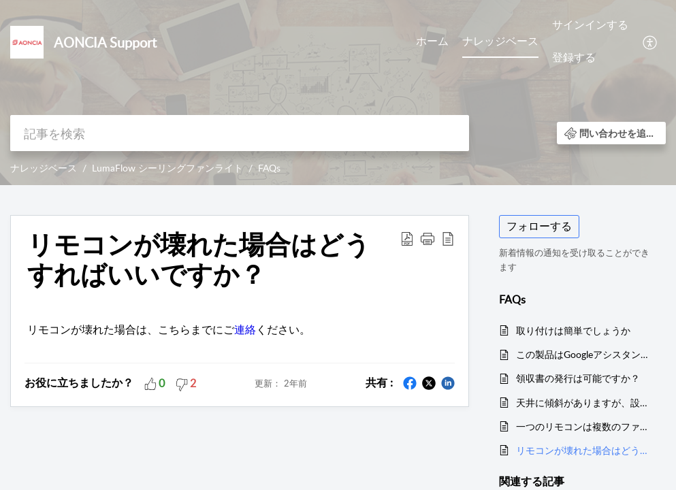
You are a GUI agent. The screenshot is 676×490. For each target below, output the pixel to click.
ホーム (432, 40)
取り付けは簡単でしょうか (573, 330)
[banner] (338, 92)
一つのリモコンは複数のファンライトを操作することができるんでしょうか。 (584, 426)
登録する (574, 57)
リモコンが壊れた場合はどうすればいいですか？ (584, 450)
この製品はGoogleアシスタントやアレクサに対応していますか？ (584, 354)
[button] (650, 41)
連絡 (245, 329)
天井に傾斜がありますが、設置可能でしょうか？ (584, 402)
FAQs (269, 167)
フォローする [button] (539, 225)
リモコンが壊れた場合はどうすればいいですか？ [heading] (198, 259)
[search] (239, 133)
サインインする (590, 24)
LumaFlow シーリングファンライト (167, 167)
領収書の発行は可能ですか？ (578, 378)
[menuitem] (432, 42)
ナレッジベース (500, 40)
